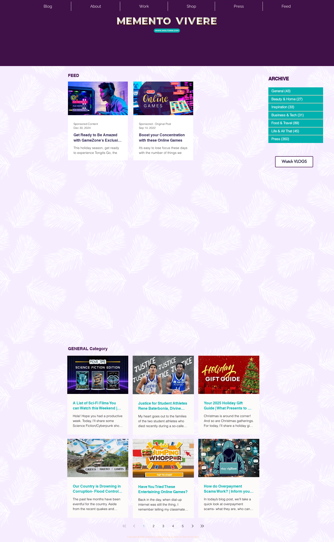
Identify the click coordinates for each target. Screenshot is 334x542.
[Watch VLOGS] (294, 161)
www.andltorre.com (279, 152)
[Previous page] (134, 526)
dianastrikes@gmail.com (294, 148)
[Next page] (192, 526)
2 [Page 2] (153, 526)
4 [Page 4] (173, 526)
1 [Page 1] (144, 526)
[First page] (124, 526)
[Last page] (202, 526)
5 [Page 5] (183, 526)
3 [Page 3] (163, 526)
